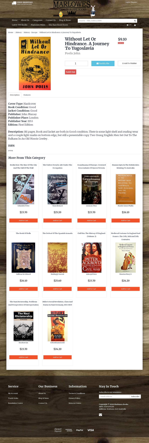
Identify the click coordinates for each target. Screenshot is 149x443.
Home (14, 20)
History (19, 32)
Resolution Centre (15, 403)
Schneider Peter (23, 206)
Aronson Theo (91, 206)
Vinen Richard (57, 206)
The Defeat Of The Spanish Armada (57, 233)
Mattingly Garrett (57, 274)
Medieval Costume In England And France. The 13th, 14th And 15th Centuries (125, 236)
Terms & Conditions (77, 393)
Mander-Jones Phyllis (125, 206)
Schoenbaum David (57, 343)
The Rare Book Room (58, 25)
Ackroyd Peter (91, 274)
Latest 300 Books (19, 25)
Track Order (13, 398)
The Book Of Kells (23, 233)
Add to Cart (23, 220)
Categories (37, 20)
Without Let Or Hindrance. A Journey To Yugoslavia (60, 32)
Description (15, 95)
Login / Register (131, 2)
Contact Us (51, 20)
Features (27, 95)
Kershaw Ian (23, 343)
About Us (25, 20)
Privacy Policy (74, 398)
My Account (13, 393)
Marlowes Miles (38, 25)
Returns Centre (75, 403)
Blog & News (65, 20)
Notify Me (103, 63)
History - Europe (30, 32)
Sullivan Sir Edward (23, 274)
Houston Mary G (126, 274)
